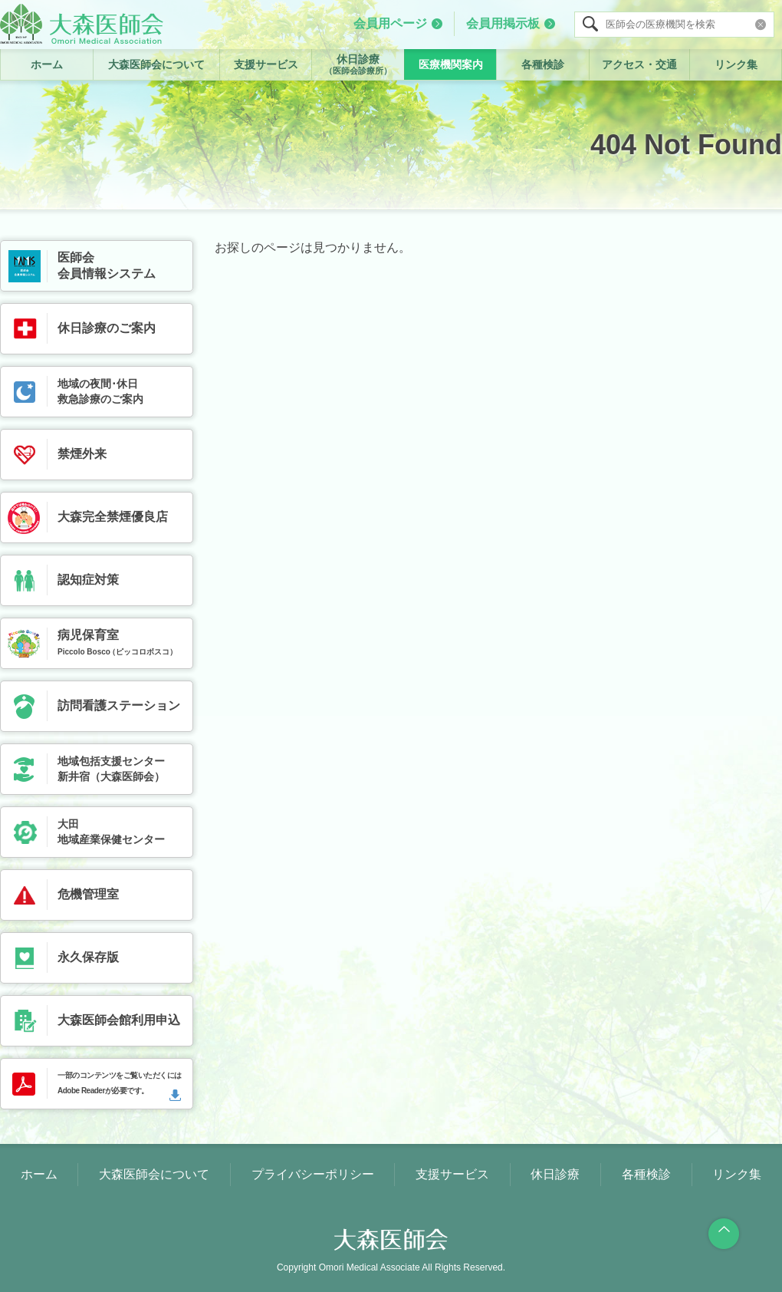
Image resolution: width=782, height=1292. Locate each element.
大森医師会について (156, 64)
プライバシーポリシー (312, 1174)
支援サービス (266, 64)
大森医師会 (81, 24)
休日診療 (358, 65)
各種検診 (542, 64)
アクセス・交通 (639, 64)
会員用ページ (390, 23)
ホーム (47, 64)
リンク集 (736, 64)
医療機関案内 (451, 64)
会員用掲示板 (503, 23)
